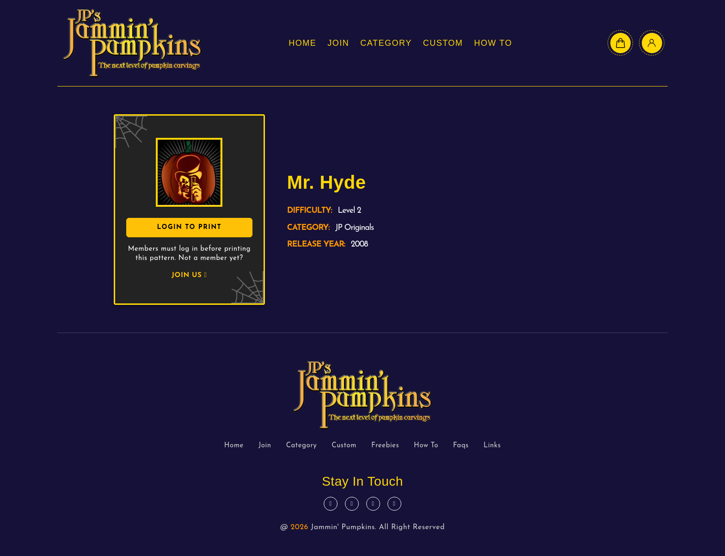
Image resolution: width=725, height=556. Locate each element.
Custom (443, 43)
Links (492, 445)
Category (386, 43)
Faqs (461, 445)
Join (338, 43)
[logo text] (132, 43)
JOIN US (189, 275)
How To (493, 43)
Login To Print (189, 227)
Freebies (385, 445)
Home (302, 43)
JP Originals (354, 228)
